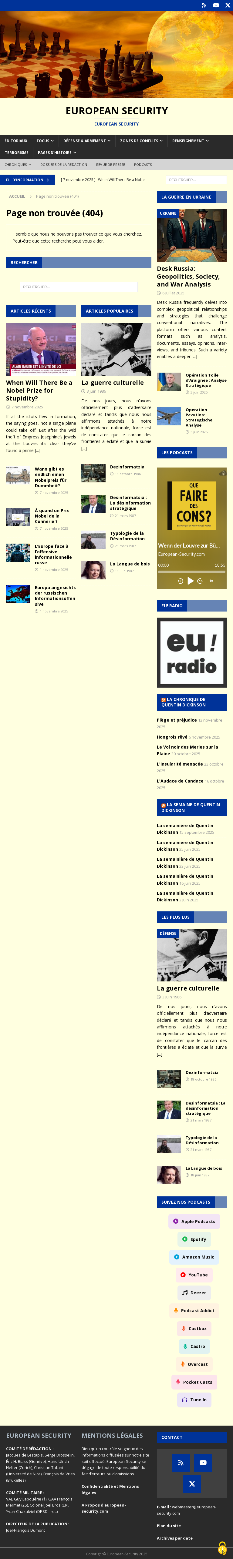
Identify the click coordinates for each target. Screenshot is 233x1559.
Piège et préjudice (177, 719)
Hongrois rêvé (172, 736)
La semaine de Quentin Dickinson (190, 807)
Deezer (198, 1292)
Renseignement (188, 140)
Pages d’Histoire (55, 152)
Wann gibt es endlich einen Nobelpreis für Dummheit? (50, 477)
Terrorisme (17, 152)
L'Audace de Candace (180, 780)
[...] (37, 450)
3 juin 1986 (96, 391)
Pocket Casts (197, 1381)
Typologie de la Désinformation (127, 535)
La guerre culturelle (112, 382)
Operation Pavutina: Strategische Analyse (199, 417)
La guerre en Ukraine (186, 196)
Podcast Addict (197, 1310)
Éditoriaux (16, 140)
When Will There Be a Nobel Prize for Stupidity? (39, 390)
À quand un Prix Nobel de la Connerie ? (52, 515)
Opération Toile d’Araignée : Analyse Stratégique (206, 379)
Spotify (198, 1239)
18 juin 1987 (124, 570)
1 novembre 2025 (54, 569)
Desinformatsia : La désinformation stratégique (130, 502)
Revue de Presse (110, 164)
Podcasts (143, 164)
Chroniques (16, 164)
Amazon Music (198, 1256)
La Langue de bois (130, 563)
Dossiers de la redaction (63, 164)
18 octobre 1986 (128, 473)
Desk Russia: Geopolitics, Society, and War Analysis (188, 276)
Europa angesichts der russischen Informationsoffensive (55, 595)
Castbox (198, 1328)
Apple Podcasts (198, 1221)
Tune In (198, 1399)
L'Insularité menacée (180, 763)
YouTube (198, 1274)
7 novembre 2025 (27, 406)
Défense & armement (84, 140)
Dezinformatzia (127, 466)
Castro (198, 1346)
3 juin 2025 (199, 391)
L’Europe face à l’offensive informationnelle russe (53, 554)
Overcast (198, 1363)
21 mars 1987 (125, 515)
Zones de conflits (139, 140)
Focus (43, 140)
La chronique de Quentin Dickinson (183, 701)
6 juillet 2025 (173, 292)
